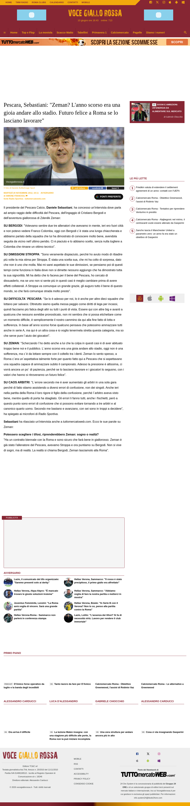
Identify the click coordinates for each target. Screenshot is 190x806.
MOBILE (86, 2)
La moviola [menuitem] (45, 32)
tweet (115, 188)
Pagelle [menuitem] (137, 32)
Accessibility (81, 774)
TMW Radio (22, 2)
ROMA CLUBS (39, 2)
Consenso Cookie (84, 784)
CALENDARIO (57, 2)
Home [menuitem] (14, 32)
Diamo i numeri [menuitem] (155, 32)
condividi (97, 188)
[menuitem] (4, 32)
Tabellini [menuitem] (82, 32)
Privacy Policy (82, 779)
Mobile (77, 759)
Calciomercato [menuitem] (120, 32)
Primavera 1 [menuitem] (99, 32)
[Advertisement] (157, 447)
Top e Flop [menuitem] (28, 32)
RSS (76, 764)
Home (8, 2)
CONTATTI (73, 2)
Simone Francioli (15, 196)
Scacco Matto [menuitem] (65, 32)
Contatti (78, 769)
